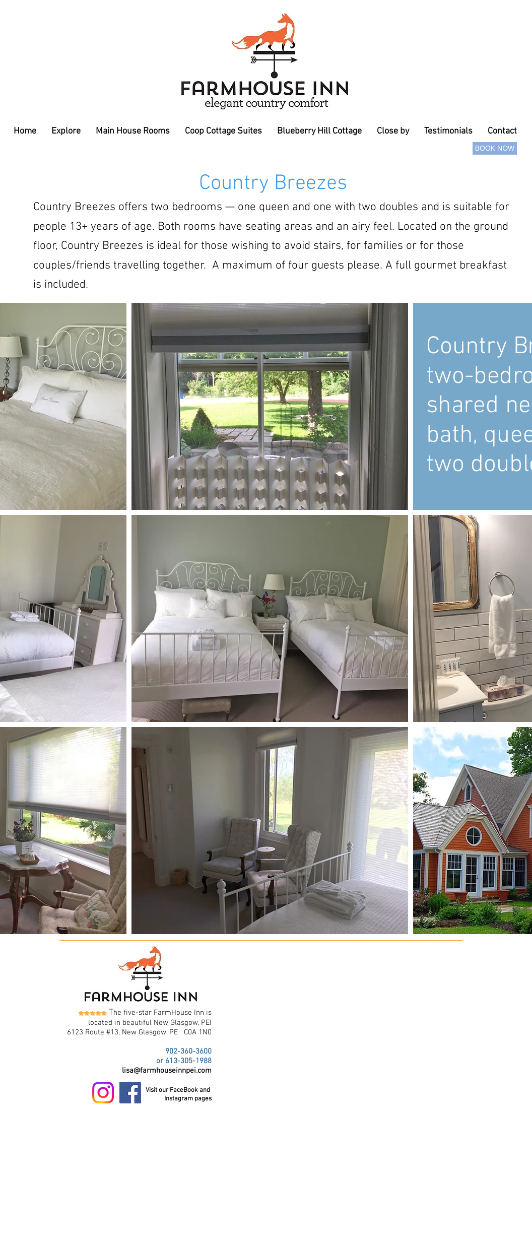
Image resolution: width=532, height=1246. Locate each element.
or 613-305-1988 (184, 1061)
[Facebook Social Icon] (130, 1092)
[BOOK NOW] (495, 148)
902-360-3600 (188, 1051)
